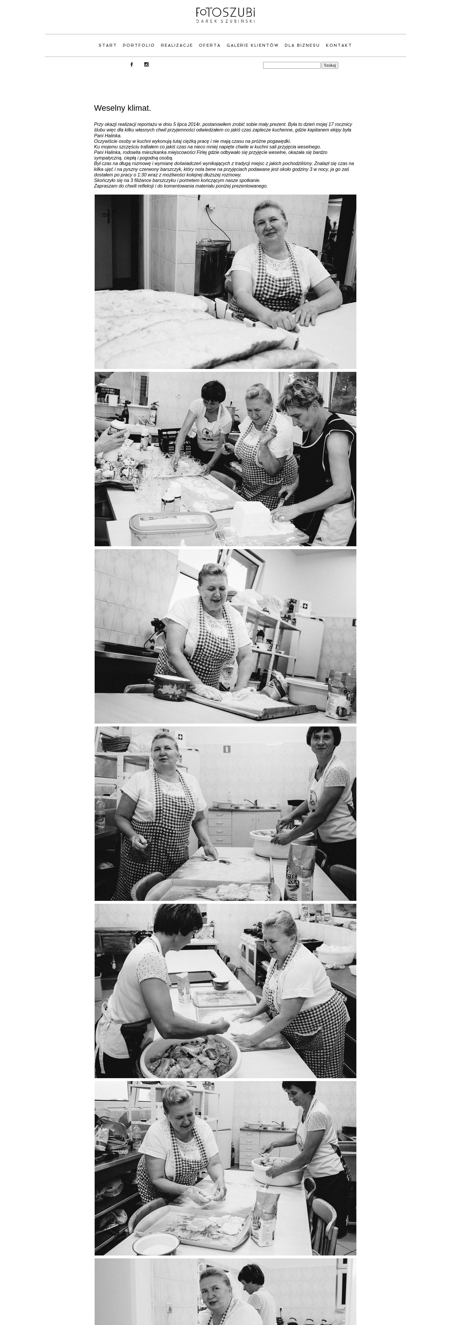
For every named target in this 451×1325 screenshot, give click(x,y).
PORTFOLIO (139, 45)
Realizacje (177, 45)
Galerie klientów (253, 45)
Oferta (210, 45)
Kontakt (339, 45)
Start (108, 45)
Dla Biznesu (302, 45)
